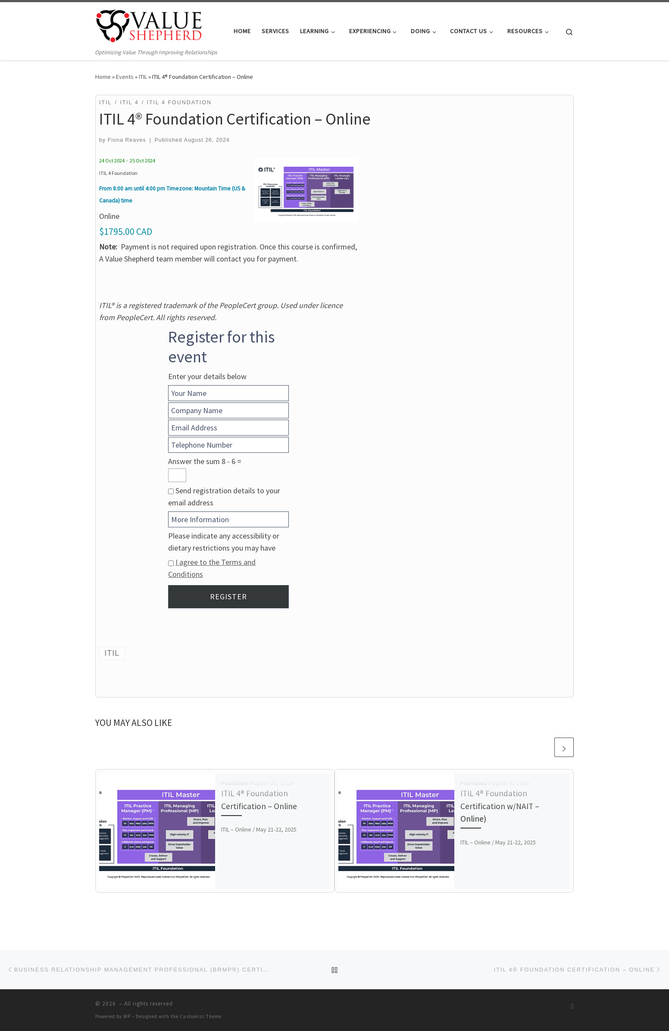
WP (127, 1016)
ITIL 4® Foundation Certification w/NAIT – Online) (499, 805)
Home (103, 77)
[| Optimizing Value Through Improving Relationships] (149, 24)
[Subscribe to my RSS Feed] (572, 1006)
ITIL (143, 77)
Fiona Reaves (127, 140)
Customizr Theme (201, 1016)
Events (125, 77)
